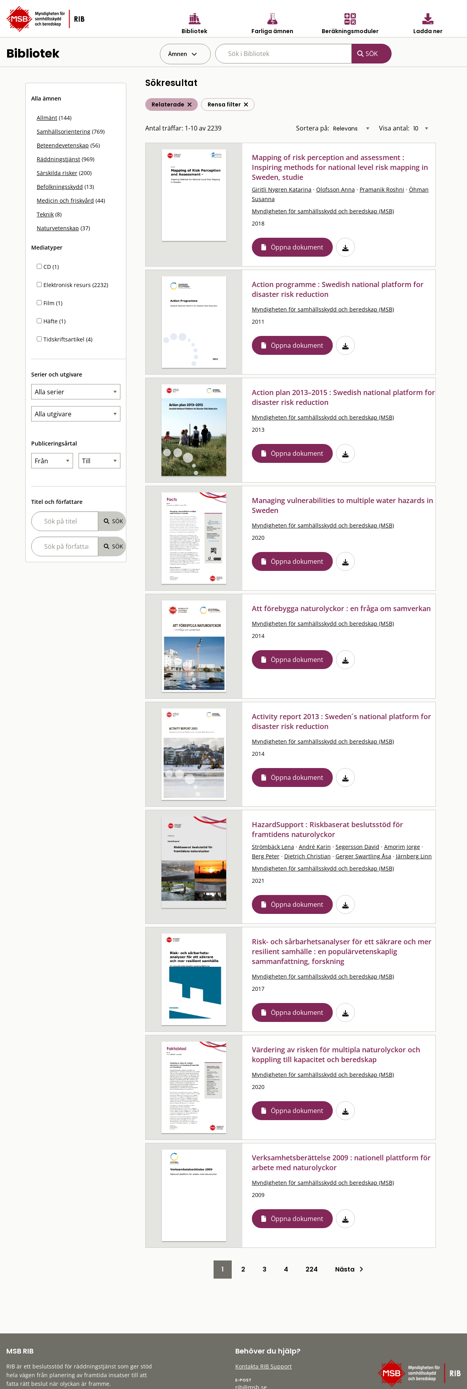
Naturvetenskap (58, 228)
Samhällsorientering (63, 131)
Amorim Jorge (402, 846)
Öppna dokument (297, 247)
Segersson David (357, 846)
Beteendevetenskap (63, 145)
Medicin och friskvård (65, 200)
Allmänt (47, 117)
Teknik (45, 214)
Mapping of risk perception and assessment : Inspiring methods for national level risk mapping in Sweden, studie (340, 167)
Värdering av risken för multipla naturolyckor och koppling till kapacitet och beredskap (336, 1054)
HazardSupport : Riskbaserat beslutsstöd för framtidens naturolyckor (327, 829)
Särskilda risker (57, 173)
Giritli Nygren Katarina (281, 189)
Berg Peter (265, 856)
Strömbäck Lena (273, 846)
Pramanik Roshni (382, 189)
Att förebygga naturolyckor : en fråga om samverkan (341, 608)
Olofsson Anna (335, 189)
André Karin (315, 846)
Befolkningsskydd (60, 186)
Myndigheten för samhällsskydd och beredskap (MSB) (323, 211)
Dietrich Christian (307, 856)
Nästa (349, 1269)
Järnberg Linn (414, 856)
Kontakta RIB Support (263, 1366)
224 (312, 1269)
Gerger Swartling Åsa (363, 856)
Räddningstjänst (58, 159)
